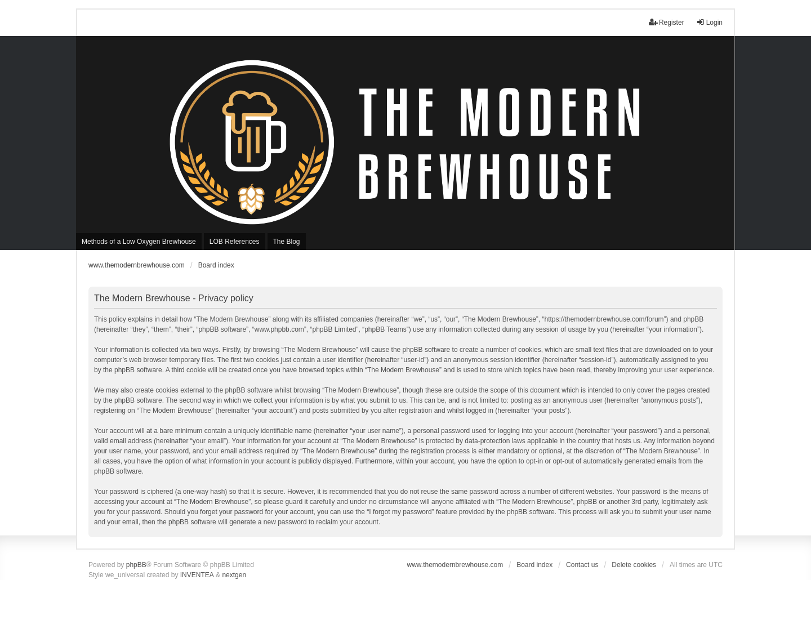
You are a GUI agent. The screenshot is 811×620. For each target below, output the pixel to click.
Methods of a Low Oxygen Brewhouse (139, 242)
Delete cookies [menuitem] (634, 565)
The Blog (286, 242)
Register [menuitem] (666, 22)
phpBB (136, 565)
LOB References (235, 242)
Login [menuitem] (709, 22)
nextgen (234, 575)
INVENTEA (197, 575)
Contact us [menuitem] (582, 565)
